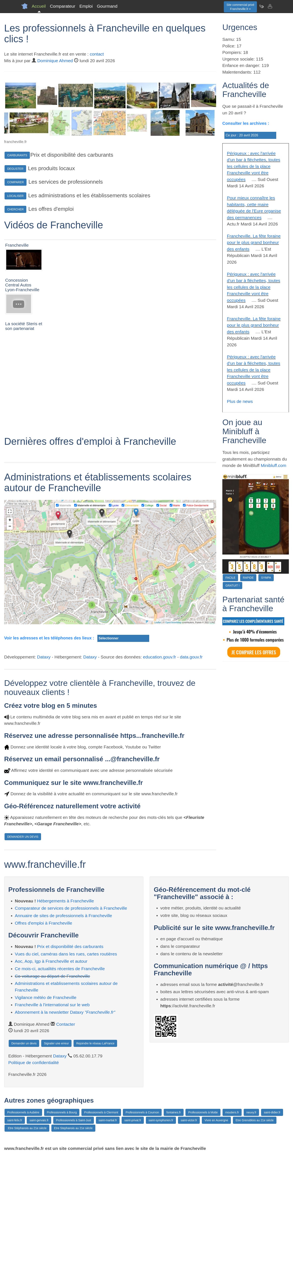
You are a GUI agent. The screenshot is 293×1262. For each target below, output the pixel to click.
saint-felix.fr (14, 1226)
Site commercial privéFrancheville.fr (240, 7)
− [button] (9, 633)
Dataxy (44, 763)
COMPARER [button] (15, 182)
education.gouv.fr (159, 763)
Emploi (86, 6)
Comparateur (62, 6)
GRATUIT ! (232, 585)
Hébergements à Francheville (65, 1007)
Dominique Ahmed (55, 60)
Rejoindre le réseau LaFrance (95, 1149)
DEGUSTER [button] (15, 168)
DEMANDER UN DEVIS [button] (22, 942)
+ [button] (9, 626)
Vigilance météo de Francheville (45, 1103)
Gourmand (107, 6)
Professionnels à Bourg (62, 1218)
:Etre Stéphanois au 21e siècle (27, 1234)
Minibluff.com (273, 465)
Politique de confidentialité (33, 1168)
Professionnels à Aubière (23, 1218)
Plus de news (240, 401)
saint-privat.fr (132, 1226)
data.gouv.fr (191, 763)
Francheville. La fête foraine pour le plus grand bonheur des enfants (254, 242)
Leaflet (157, 728)
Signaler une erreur (56, 1149)
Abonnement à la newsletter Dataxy (65, 1118)
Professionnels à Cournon (142, 1218)
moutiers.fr (232, 1218)
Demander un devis (23, 1149)
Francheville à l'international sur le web (52, 1110)
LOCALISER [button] (15, 196)
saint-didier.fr (272, 1218)
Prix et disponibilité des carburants (70, 1052)
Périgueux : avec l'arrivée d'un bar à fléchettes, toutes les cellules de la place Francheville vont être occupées (253, 166)
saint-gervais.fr (38, 1226)
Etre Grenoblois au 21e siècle (255, 1226)
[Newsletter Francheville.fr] (261, 6)
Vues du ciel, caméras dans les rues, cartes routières (66, 1060)
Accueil (39, 6)
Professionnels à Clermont (101, 1218)
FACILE (230, 577)
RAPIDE (248, 577)
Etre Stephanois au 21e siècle (73, 1234)
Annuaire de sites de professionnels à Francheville (63, 1021)
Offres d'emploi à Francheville (43, 1029)
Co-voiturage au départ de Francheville (52, 1082)
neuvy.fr (251, 1218)
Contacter (65, 1130)
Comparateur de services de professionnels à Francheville (71, 1014)
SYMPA (266, 577)
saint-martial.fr (108, 1226)
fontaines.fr (173, 1218)
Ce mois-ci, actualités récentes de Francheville (60, 1074)
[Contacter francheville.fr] (270, 6)
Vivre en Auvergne (216, 1226)
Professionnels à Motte (203, 1218)
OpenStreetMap (173, 728)
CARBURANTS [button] (17, 155)
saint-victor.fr (189, 1226)
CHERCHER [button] (15, 209)
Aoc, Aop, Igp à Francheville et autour (51, 1067)
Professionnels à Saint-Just (73, 1226)
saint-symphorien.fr (161, 1226)
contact (97, 54)
